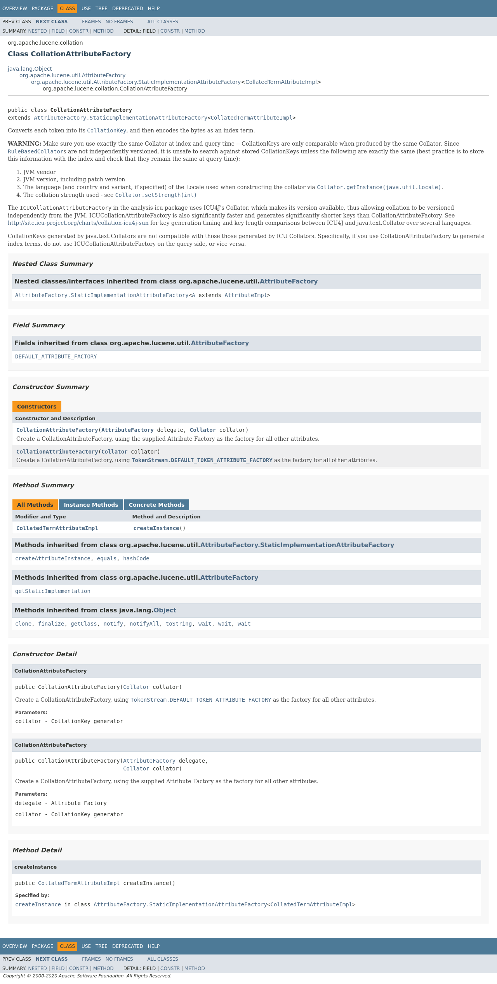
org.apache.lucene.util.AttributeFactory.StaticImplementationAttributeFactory (136, 82)
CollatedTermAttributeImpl (281, 82)
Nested (37, 31)
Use (86, 8)
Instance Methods (91, 505)
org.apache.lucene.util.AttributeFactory (72, 75)
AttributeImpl (245, 295)
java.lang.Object (30, 69)
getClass (84, 624)
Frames (91, 21)
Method (103, 31)
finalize (51, 624)
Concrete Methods (157, 505)
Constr (79, 31)
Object (165, 610)
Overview (14, 8)
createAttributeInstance (52, 558)
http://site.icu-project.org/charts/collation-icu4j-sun (78, 223)
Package (42, 8)
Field (57, 31)
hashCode (136, 558)
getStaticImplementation (52, 591)
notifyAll (144, 624)
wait (205, 624)
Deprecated (127, 8)
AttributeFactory (289, 281)
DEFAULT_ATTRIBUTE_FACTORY (56, 356)
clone (23, 624)
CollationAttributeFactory (57, 430)
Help (154, 8)
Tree (102, 8)
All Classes (163, 21)
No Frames (119, 21)
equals (107, 558)
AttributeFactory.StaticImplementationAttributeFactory (120, 118)
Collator (203, 430)
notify (113, 624)
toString (179, 624)
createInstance (156, 528)
